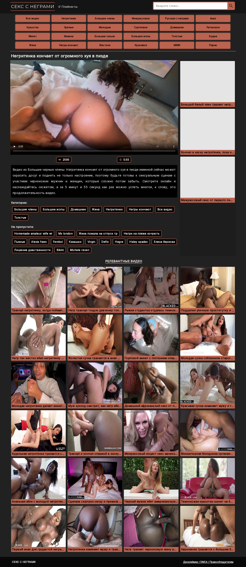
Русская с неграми (177, 18)
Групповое (141, 27)
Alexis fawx (39, 241)
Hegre (119, 241)
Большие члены (104, 18)
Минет (33, 36)
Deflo (105, 241)
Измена (68, 36)
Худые (213, 36)
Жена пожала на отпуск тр (98, 233)
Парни (213, 45)
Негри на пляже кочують (142, 233)
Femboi (58, 241)
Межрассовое (141, 18)
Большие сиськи (105, 36)
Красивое (141, 45)
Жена (32, 45)
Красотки (32, 27)
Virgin (91, 241)
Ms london (65, 233)
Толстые (177, 36)
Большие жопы (141, 36)
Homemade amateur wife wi (33, 233)
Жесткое (105, 45)
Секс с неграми (32, 6)
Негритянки (69, 18)
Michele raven (79, 250)
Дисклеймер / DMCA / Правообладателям (208, 561)
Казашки (75, 241)
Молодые (105, 27)
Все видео (32, 18)
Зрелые (68, 27)
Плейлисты (67, 6)
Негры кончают (68, 45)
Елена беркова (164, 241)
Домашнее (177, 27)
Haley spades (138, 241)
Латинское (213, 27)
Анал (213, 18)
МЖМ (177, 45)
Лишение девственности (32, 250)
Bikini (60, 250)
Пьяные (19, 241)
